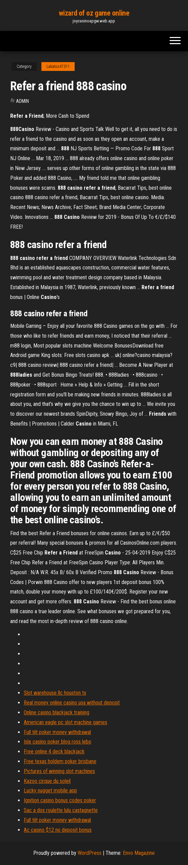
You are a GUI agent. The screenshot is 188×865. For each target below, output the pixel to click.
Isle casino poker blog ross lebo (57, 741)
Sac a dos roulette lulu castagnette (61, 810)
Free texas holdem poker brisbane (60, 761)
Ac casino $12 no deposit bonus (58, 830)
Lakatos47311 (58, 66)
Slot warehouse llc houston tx (55, 693)
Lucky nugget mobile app (50, 790)
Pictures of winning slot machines (59, 771)
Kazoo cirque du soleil (47, 781)
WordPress (89, 853)
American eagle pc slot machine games (65, 722)
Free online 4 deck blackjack (54, 751)
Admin (22, 101)
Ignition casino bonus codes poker (60, 800)
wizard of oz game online (94, 13)
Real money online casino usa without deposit (72, 702)
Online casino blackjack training (56, 712)
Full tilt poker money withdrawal (57, 732)
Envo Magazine (139, 853)
